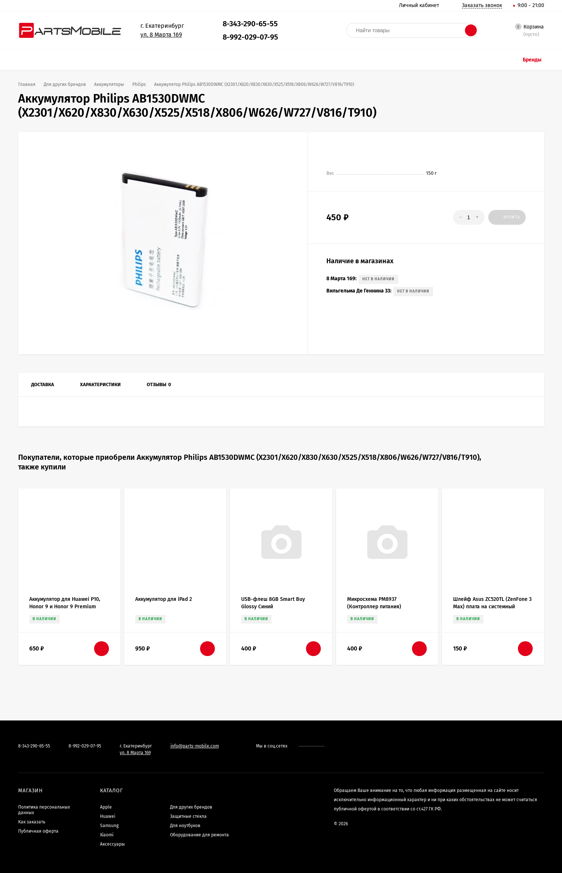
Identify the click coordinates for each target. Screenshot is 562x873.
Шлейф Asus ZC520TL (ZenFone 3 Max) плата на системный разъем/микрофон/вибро (492, 606)
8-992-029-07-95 (250, 37)
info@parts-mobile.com (194, 746)
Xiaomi (106, 834)
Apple (106, 807)
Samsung (109, 825)
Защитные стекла (188, 816)
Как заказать (31, 821)
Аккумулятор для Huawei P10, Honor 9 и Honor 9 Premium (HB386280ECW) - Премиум (64, 606)
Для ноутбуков (185, 825)
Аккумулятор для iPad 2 (163, 599)
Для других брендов (191, 807)
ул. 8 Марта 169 (161, 34)
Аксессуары (112, 844)
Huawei (107, 816)
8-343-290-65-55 (250, 23)
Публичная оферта (38, 831)
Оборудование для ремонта (199, 834)
